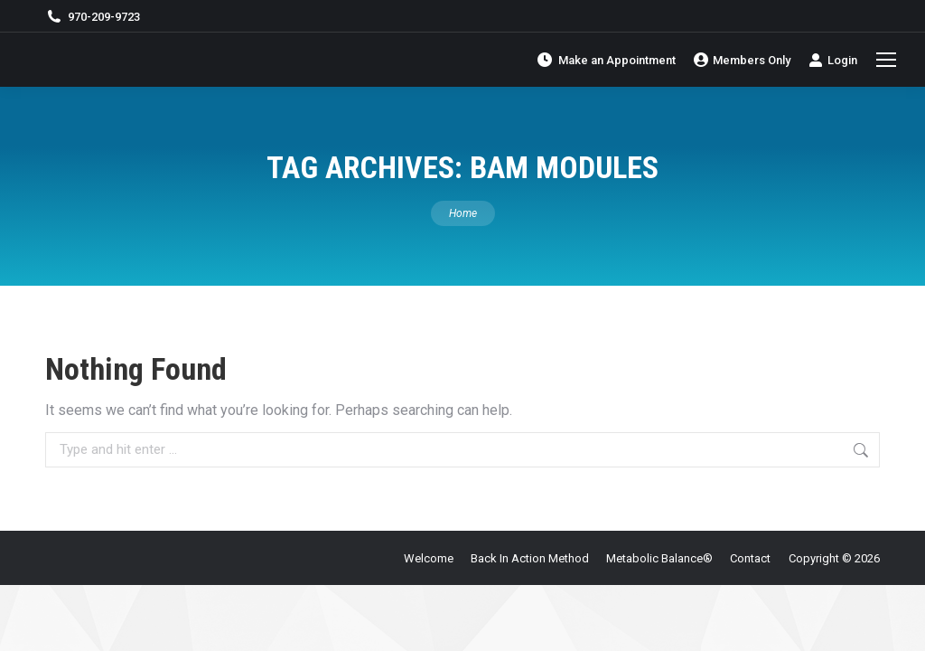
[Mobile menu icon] (886, 60)
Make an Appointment (606, 59)
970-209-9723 (92, 16)
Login (832, 59)
